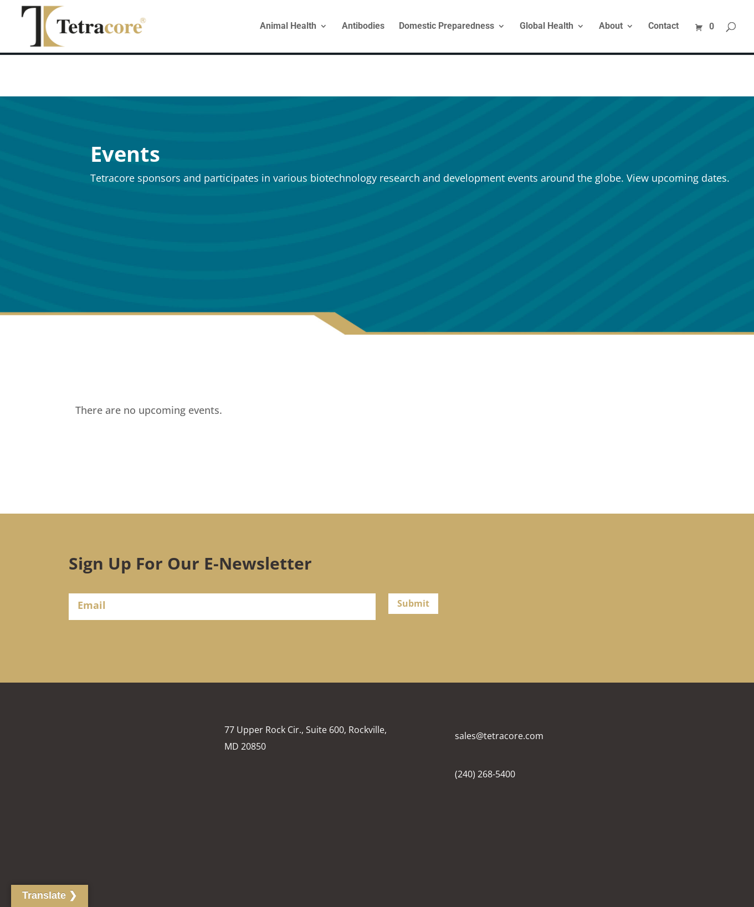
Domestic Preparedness (446, 26)
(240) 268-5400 (485, 774)
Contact (663, 26)
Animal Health (288, 26)
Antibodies (363, 26)
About (611, 26)
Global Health (546, 26)
